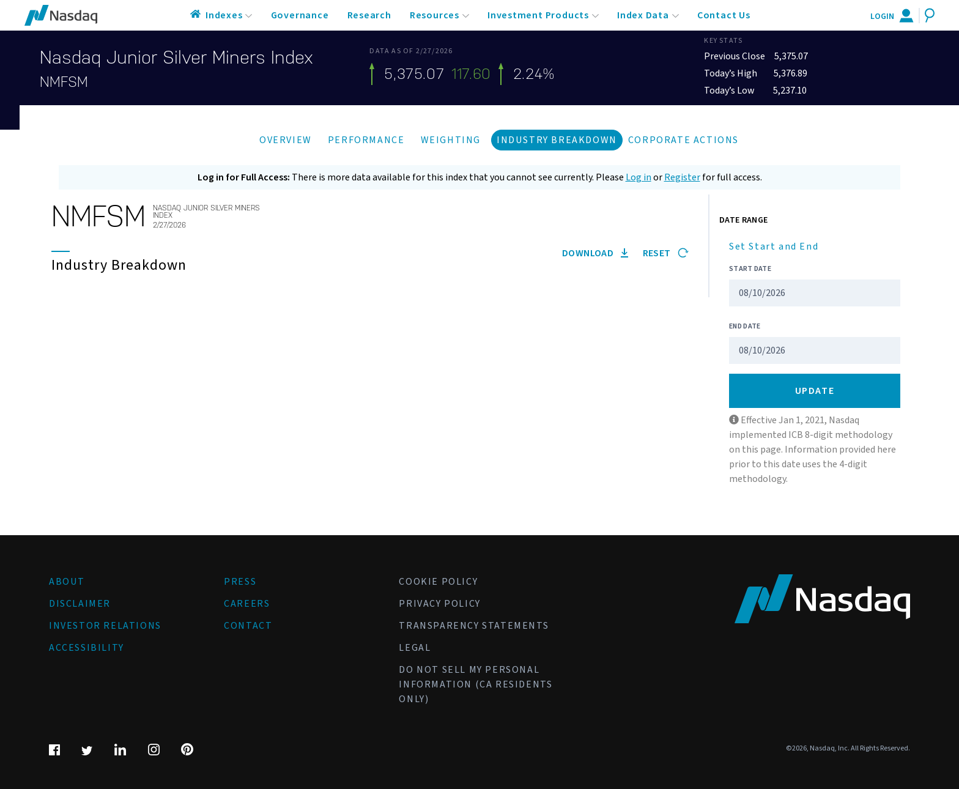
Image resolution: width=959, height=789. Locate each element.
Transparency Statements (474, 625)
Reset (666, 253)
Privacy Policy (439, 603)
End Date (744, 326)
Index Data (643, 15)
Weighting (451, 140)
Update (815, 391)
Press (240, 581)
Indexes (224, 15)
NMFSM (64, 82)
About (67, 581)
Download (595, 253)
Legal (415, 647)
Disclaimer (80, 603)
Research (369, 15)
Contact (248, 625)
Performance (366, 140)
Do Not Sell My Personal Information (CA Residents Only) (475, 684)
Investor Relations (105, 625)
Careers (247, 603)
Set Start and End (773, 246)
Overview (285, 140)
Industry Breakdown (557, 140)
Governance (300, 15)
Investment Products (538, 15)
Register (682, 177)
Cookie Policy (438, 581)
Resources (434, 15)
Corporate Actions (683, 140)
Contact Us (723, 15)
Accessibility (86, 647)
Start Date (750, 269)
